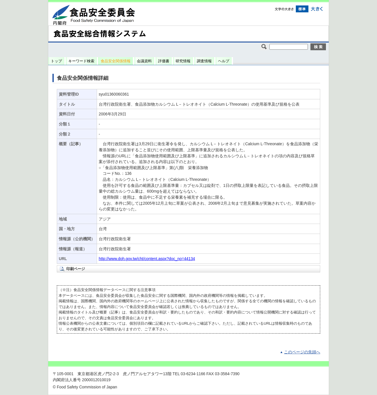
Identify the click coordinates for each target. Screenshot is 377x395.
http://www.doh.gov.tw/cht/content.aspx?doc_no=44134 (147, 259)
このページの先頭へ (302, 352)
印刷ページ (75, 269)
